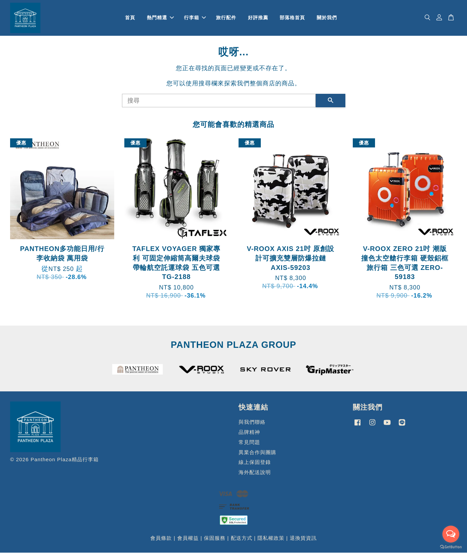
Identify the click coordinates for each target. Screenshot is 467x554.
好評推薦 (258, 18)
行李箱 (195, 18)
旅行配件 (226, 18)
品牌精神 (249, 433)
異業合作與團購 (257, 453)
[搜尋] (219, 102)
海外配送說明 (255, 474)
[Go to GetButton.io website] (451, 547)
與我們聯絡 (252, 423)
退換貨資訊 (303, 539)
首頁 (130, 18)
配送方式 (241, 539)
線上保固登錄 (255, 464)
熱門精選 (160, 18)
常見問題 (249, 443)
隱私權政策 (270, 539)
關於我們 (327, 18)
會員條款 (161, 539)
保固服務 (214, 539)
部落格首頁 (292, 18)
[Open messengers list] (450, 534)
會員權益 (188, 539)
